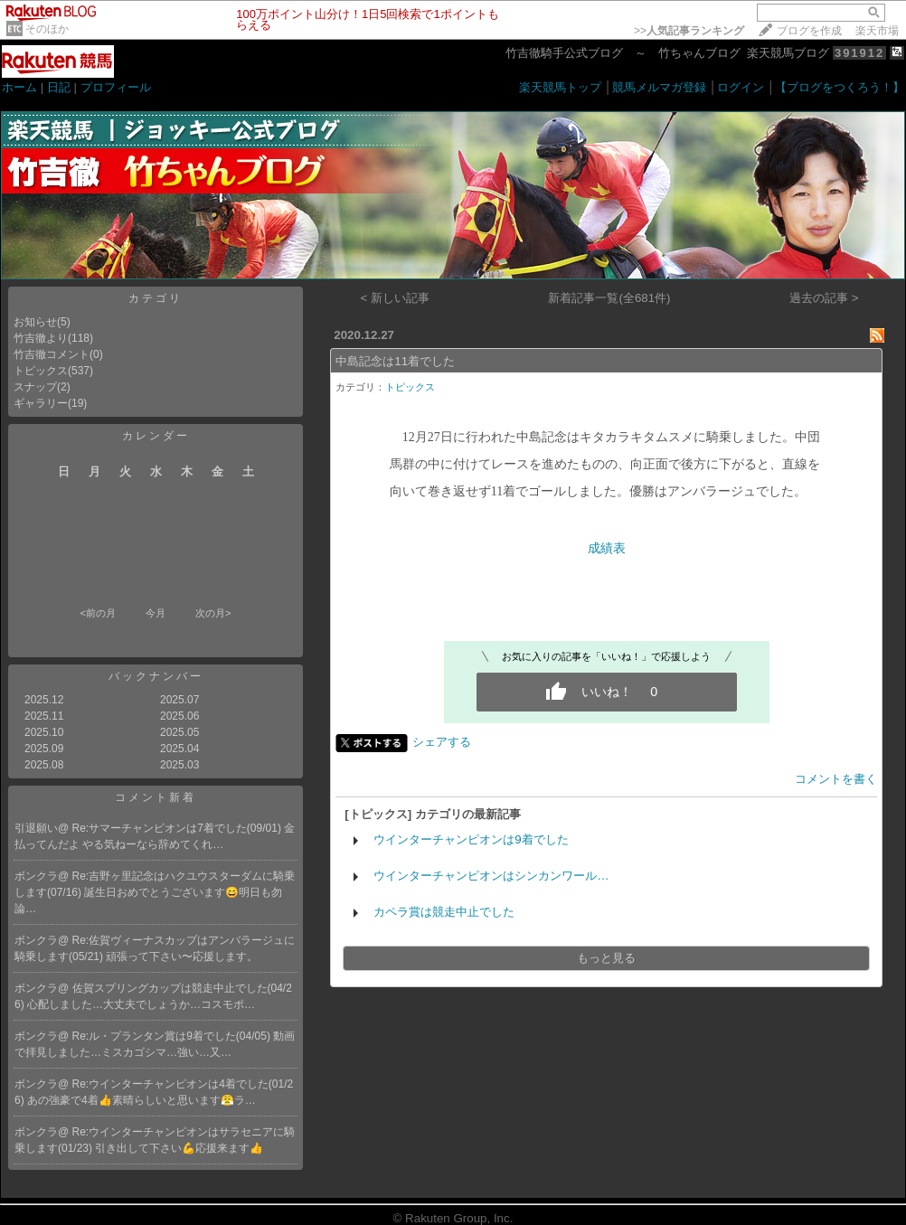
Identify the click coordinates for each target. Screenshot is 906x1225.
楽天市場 (877, 30)
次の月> (213, 613)
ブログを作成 (809, 30)
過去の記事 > (824, 298)
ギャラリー (41, 403)
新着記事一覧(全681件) (609, 298)
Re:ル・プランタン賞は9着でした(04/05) (173, 1036)
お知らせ (35, 322)
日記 (59, 87)
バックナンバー (156, 676)
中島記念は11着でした (395, 361)
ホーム (19, 87)
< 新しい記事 (395, 298)
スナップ (35, 387)
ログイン (740, 87)
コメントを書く (836, 779)
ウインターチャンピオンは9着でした (470, 839)
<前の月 (97, 613)
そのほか (47, 29)
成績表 (607, 548)
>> (689, 30)
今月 (155, 613)
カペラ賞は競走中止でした (443, 912)
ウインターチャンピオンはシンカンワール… (491, 875)
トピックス (41, 370)
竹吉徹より (41, 338)
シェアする (441, 742)
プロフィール (115, 87)
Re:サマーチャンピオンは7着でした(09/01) (178, 828)
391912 (859, 53)
